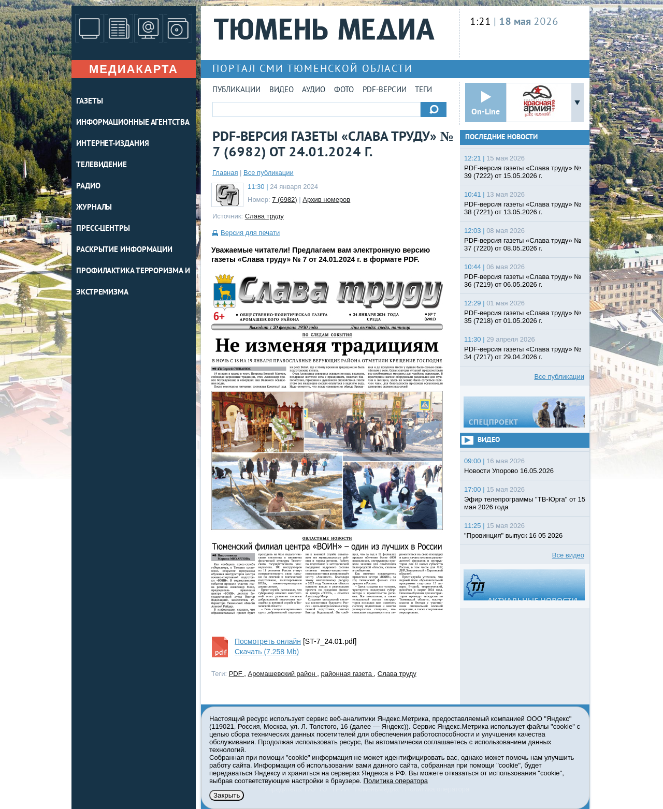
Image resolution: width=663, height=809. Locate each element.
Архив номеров (326, 199)
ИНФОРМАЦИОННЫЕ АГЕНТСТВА (133, 123)
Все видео (568, 555)
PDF (236, 674)
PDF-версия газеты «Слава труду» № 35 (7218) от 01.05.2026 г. (522, 317)
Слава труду (264, 216)
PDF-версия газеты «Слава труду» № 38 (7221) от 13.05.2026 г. (522, 208)
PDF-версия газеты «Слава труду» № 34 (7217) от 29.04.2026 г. (522, 353)
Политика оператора (396, 781)
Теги (423, 90)
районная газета (347, 674)
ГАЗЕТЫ (89, 102)
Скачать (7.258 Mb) (267, 652)
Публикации (236, 90)
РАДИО (88, 187)
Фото (344, 90)
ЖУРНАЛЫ (94, 208)
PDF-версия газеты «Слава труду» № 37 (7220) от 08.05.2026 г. (522, 244)
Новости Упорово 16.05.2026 (509, 471)
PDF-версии (385, 90)
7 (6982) (284, 199)
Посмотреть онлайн (268, 641)
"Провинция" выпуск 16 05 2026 (513, 535)
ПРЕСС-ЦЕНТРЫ (103, 229)
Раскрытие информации (124, 250)
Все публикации (268, 172)
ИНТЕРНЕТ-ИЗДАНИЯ (112, 144)
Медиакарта (133, 69)
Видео (281, 90)
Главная (225, 172)
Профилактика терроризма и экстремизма (133, 282)
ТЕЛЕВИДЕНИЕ (101, 165)
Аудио (313, 90)
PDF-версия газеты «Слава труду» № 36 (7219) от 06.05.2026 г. (522, 280)
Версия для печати (250, 233)
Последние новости (501, 137)
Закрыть (226, 795)
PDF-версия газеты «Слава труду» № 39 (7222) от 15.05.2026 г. (522, 172)
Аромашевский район (283, 674)
